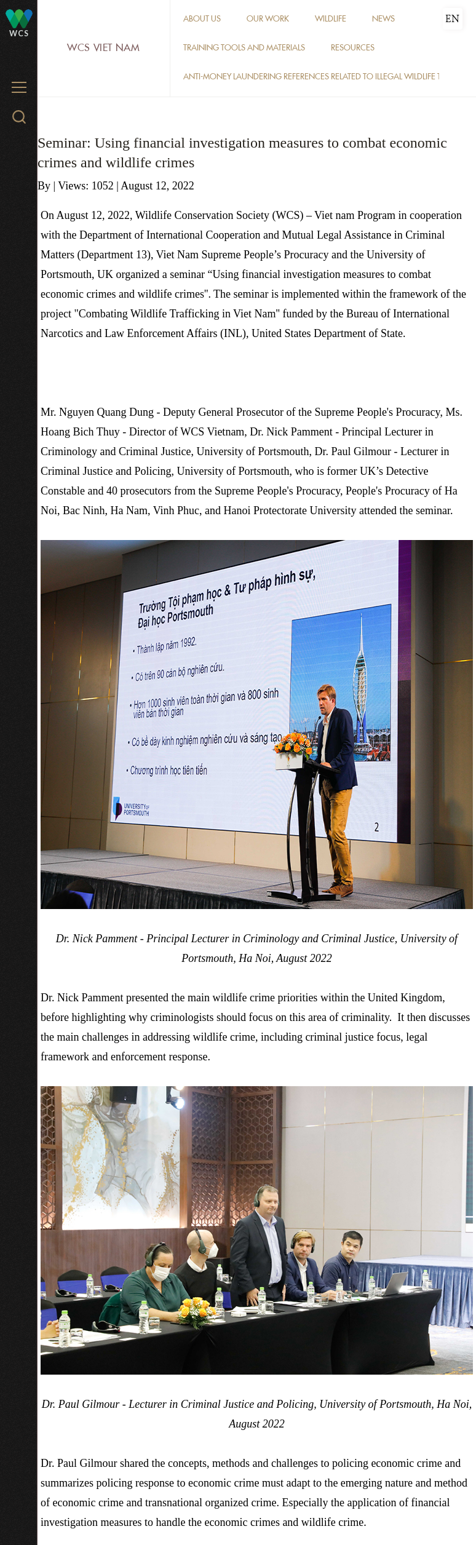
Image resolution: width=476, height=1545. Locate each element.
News (383, 19)
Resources (353, 47)
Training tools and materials (244, 47)
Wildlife (330, 19)
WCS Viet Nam (103, 47)
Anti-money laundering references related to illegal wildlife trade (322, 76)
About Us (202, 19)
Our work (268, 19)
